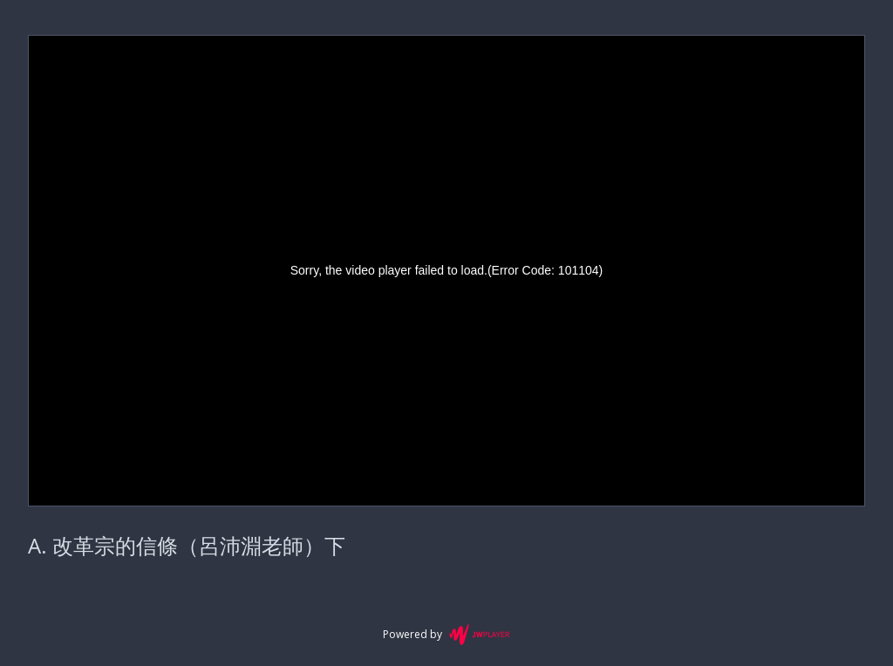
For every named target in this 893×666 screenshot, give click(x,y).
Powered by (446, 634)
